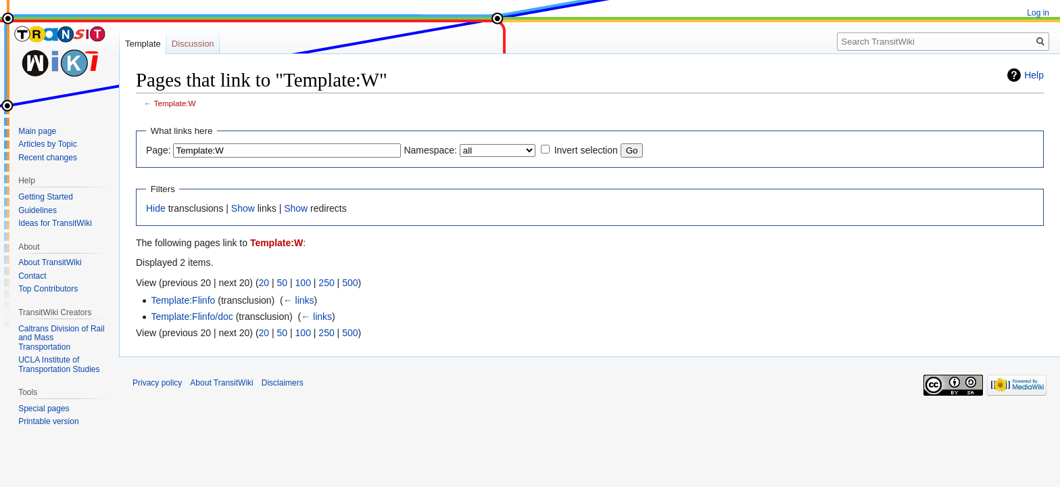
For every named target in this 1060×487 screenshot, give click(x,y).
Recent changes (47, 157)
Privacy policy (157, 383)
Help (1034, 75)
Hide (156, 208)
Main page (37, 131)
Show (243, 208)
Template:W (175, 103)
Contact (32, 276)
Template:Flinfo (183, 300)
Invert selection (586, 150)
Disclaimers (283, 383)
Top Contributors (48, 289)
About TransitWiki (49, 262)
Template (143, 44)
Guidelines (37, 210)
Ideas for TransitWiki (55, 223)
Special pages (43, 408)
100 (303, 282)
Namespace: (430, 150)
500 (350, 282)
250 (326, 282)
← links (298, 300)
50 (282, 282)
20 (264, 282)
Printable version (48, 421)
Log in (1038, 13)
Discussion (193, 44)
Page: (158, 150)
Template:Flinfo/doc (192, 316)
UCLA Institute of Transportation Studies (58, 364)
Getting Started (45, 197)
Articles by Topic (47, 144)
